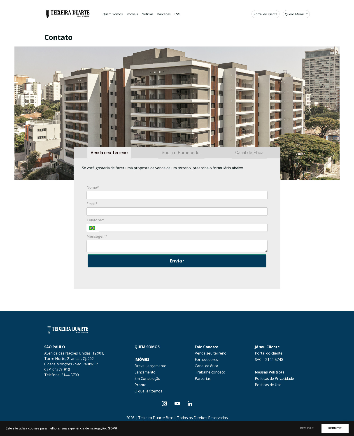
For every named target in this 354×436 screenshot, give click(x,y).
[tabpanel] (177, 223)
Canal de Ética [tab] (249, 152)
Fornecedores (206, 359)
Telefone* (95, 220)
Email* (92, 204)
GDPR (112, 428)
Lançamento (145, 372)
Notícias (148, 14)
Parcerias (164, 14)
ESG (177, 14)
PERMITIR (334, 428)
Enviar (177, 261)
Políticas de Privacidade (274, 378)
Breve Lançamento (150, 365)
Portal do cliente (265, 14)
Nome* (92, 187)
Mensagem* (96, 236)
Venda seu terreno (210, 353)
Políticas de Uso (268, 384)
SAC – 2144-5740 (269, 359)
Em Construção (147, 378)
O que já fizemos (148, 391)
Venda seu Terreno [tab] (109, 152)
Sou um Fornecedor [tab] (181, 152)
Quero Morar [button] (295, 14)
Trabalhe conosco (210, 372)
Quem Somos (112, 14)
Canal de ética (206, 365)
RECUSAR (304, 428)
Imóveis (132, 14)
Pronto (141, 384)
